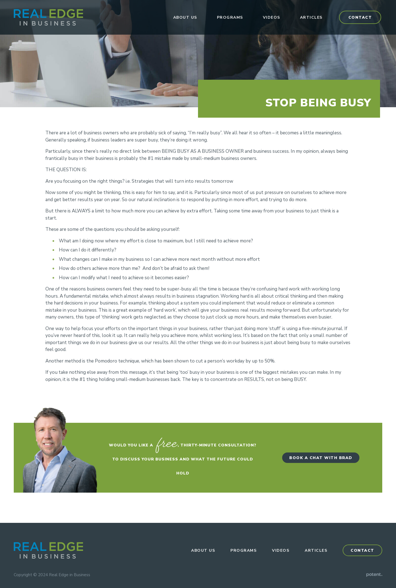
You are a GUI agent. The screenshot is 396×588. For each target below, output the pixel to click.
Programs (243, 550)
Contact (360, 17)
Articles (311, 17)
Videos (271, 17)
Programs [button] (230, 17)
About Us (185, 17)
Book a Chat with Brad (320, 457)
